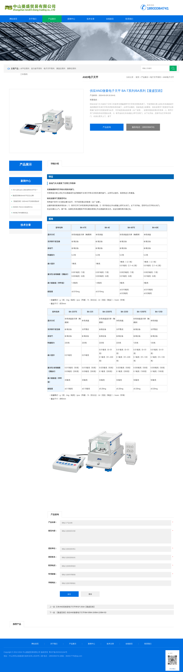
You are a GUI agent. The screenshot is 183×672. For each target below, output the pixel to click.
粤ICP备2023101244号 (58, 652)
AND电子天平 (168, 77)
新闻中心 (71, 19)
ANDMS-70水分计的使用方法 (23, 207)
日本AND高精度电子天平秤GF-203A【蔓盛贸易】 (75, 607)
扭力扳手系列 (36, 68)
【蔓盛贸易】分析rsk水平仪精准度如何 (26, 201)
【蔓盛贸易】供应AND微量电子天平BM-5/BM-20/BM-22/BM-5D (81, 612)
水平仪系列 (24, 68)
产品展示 (52, 19)
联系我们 (129, 19)
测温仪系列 (60, 68)
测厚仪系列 (71, 68)
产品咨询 (107, 127)
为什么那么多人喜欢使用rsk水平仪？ (25, 190)
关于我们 (32, 19)
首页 (137, 77)
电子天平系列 (49, 68)
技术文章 (90, 19)
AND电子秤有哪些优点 (20, 213)
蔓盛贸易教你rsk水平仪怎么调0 (23, 195)
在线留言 (110, 19)
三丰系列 (23, 74)
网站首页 (13, 19)
